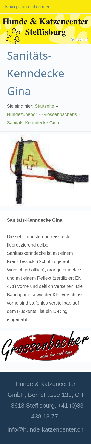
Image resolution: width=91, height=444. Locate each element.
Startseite (44, 106)
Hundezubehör (22, 114)
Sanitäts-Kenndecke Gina (33, 122)
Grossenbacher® (59, 114)
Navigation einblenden (28, 6)
